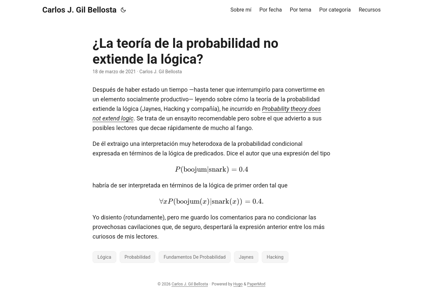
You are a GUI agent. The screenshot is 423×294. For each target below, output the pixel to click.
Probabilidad (137, 257)
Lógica (104, 257)
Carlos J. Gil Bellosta (79, 10)
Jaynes (246, 257)
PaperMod (256, 284)
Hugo (238, 284)
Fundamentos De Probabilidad (195, 257)
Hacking (275, 257)
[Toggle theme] (123, 10)
